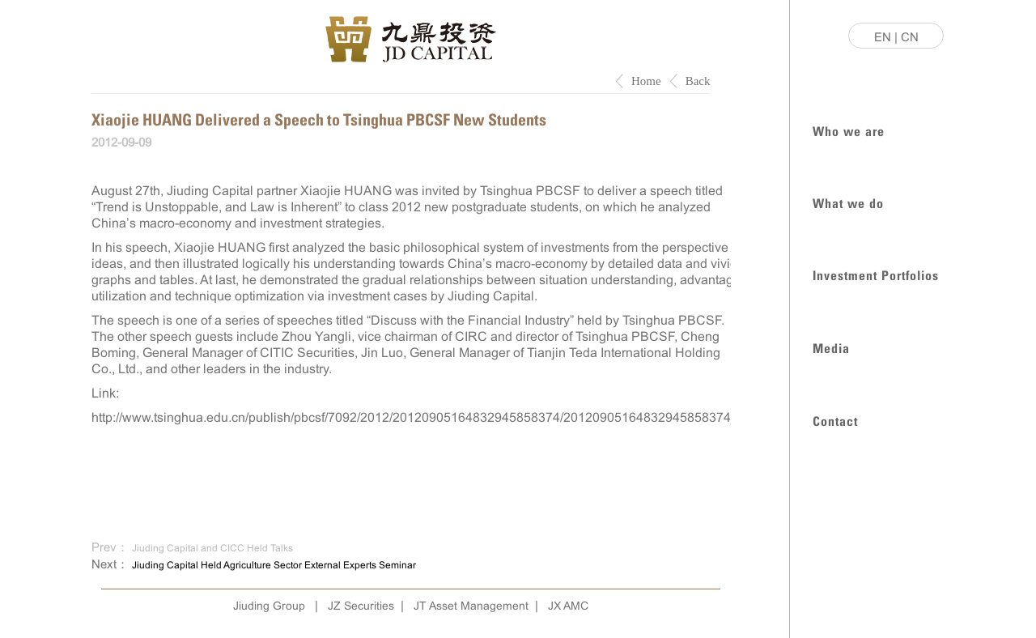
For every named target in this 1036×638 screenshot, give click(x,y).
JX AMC (568, 605)
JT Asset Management (471, 605)
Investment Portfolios (876, 274)
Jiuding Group (269, 605)
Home (646, 80)
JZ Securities (361, 605)
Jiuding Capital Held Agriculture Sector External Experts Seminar (274, 565)
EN (882, 37)
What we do (848, 202)
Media (831, 347)
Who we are (849, 130)
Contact (835, 419)
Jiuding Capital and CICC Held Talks (212, 548)
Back (698, 80)
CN (910, 37)
